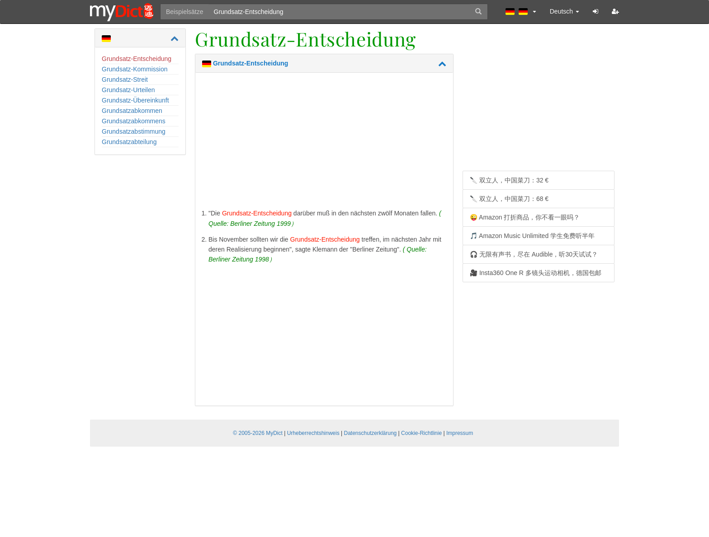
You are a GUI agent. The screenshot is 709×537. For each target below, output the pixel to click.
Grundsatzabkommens (133, 121)
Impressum (459, 433)
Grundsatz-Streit (125, 79)
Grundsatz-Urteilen (128, 89)
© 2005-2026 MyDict (258, 433)
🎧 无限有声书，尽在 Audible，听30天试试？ (534, 254)
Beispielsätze (184, 11)
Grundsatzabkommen (132, 110)
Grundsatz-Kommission (135, 69)
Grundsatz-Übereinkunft (135, 100)
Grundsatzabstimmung (133, 131)
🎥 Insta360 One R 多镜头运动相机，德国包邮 (535, 272)
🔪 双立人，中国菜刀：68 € (509, 198)
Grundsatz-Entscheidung (136, 58)
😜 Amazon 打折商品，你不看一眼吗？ (525, 217)
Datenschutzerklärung (370, 433)
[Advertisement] (324, 142)
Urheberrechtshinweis (313, 433)
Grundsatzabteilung (129, 141)
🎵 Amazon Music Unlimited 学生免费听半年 (532, 235)
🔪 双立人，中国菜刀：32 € (509, 180)
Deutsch (564, 11)
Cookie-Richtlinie (421, 433)
